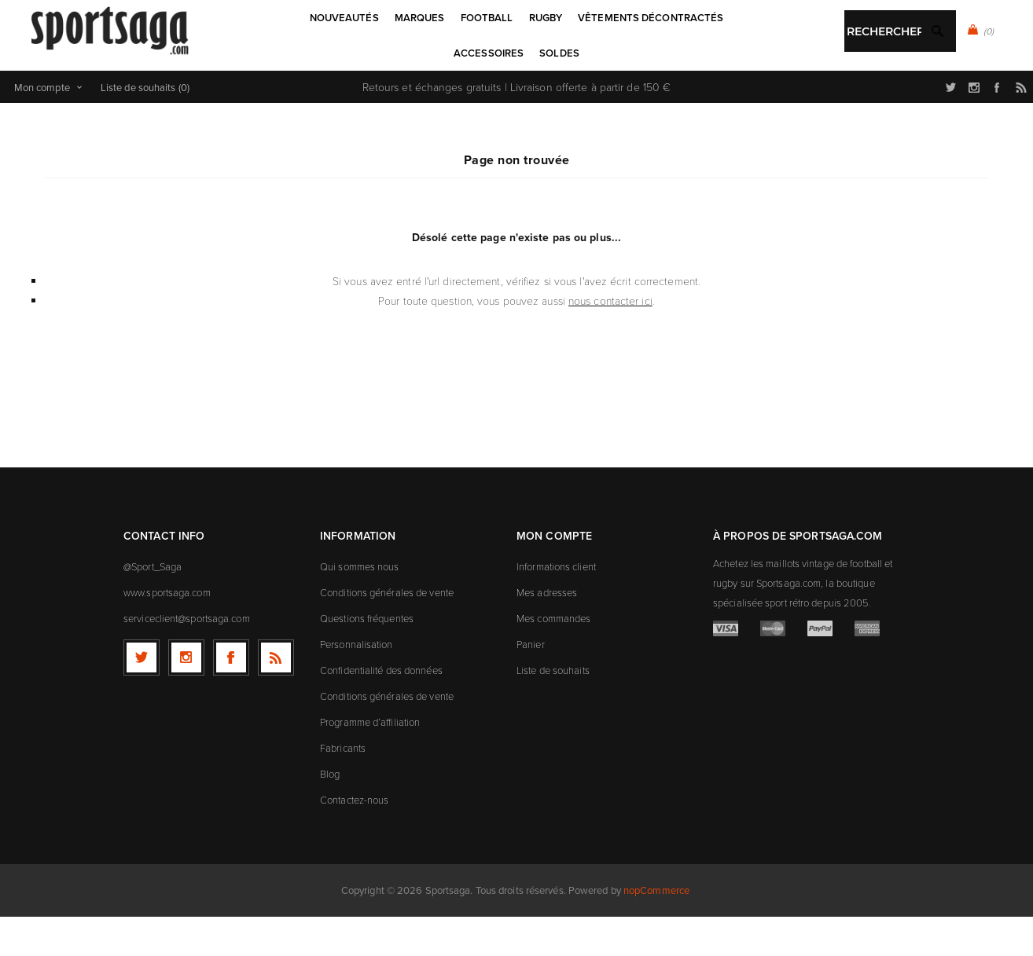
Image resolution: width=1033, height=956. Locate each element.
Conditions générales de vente (387, 632)
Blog (330, 813)
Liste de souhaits (553, 709)
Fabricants (343, 787)
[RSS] (276, 697)
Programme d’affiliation (370, 761)
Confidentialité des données (381, 709)
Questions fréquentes (367, 657)
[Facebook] (231, 697)
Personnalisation (356, 683)
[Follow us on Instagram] (186, 697)
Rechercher (554, 91)
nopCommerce (656, 929)
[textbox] (500, 92)
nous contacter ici (610, 339)
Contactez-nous (354, 839)
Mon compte (42, 126)
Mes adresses (546, 632)
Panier (530, 683)
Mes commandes (553, 657)
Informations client (556, 606)
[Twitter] (141, 697)
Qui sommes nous (359, 606)
